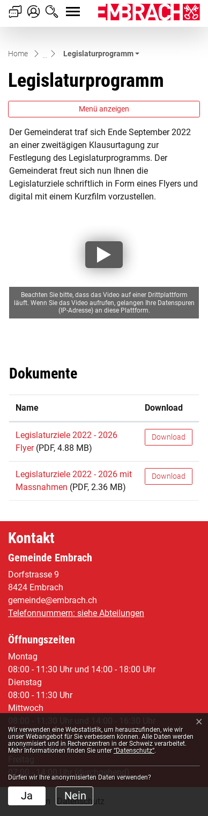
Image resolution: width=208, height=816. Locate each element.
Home (18, 53)
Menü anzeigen (104, 109)
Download (168, 437)
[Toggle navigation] (63, 5)
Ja (27, 795)
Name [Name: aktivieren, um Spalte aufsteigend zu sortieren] (27, 408)
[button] (101, 53)
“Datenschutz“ (134, 750)
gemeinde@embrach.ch (52, 600)
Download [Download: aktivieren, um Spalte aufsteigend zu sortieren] (164, 408)
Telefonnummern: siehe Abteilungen (76, 613)
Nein (75, 795)
